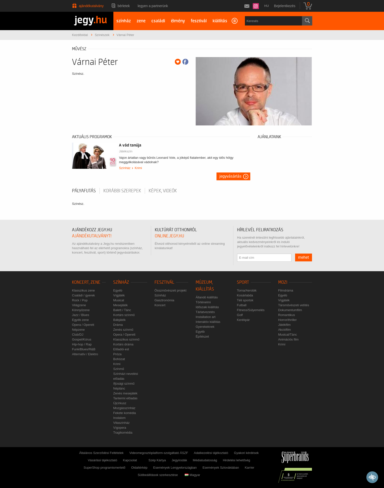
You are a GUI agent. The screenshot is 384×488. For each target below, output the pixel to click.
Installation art (206, 317)
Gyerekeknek (205, 327)
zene (141, 21)
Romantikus (286, 315)
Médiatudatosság (205, 460)
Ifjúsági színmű (123, 383)
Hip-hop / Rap (82, 344)
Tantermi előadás (125, 398)
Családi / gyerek (83, 295)
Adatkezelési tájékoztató (211, 453)
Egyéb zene (80, 320)
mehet (303, 257)
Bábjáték (119, 320)
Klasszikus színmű (126, 339)
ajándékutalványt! (91, 236)
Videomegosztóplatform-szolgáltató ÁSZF (158, 453)
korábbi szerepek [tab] (122, 191)
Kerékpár (243, 320)
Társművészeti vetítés (293, 305)
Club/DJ (77, 334)
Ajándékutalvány (91, 6)
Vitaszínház (121, 423)
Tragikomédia (122, 432)
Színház (125, 168)
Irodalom (119, 418)
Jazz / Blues (80, 315)
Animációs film (288, 339)
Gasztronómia (164, 300)
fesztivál (199, 21)
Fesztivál (164, 282)
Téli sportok (245, 300)
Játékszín (125, 151)
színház (123, 21)
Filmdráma (285, 290)
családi (158, 21)
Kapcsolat (130, 460)
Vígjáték (119, 295)
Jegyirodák (179, 460)
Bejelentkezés (284, 6)
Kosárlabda (245, 295)
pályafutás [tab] (84, 191)
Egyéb (117, 290)
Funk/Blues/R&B (83, 349)
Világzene (79, 305)
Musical (118, 300)
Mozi (282, 282)
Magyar (192, 475)
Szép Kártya (157, 460)
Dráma (118, 325)
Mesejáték (120, 305)
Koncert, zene (86, 282)
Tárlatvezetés (205, 312)
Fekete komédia (124, 413)
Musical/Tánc (287, 334)
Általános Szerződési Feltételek (101, 453)
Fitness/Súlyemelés (250, 310)
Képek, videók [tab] (163, 191)
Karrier (249, 467)
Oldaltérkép (139, 467)
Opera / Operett (83, 325)
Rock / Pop (80, 300)
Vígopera (119, 427)
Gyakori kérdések (246, 453)
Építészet (202, 336)
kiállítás (220, 21)
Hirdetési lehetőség (236, 460)
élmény (178, 21)
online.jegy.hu (169, 236)
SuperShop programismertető (104, 467)
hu (266, 6)
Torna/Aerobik (246, 290)
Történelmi (203, 302)
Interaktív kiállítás (208, 322)
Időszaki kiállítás (207, 307)
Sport (243, 282)
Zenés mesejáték (125, 393)
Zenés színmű (123, 329)
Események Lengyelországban (175, 467)
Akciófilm (284, 329)
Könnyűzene (81, 310)
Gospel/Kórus (81, 339)
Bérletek (124, 6)
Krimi (138, 168)
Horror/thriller (287, 320)
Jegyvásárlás (230, 176)
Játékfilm (284, 325)
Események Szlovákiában (221, 467)
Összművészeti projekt (171, 290)
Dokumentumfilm (290, 310)
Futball (241, 305)
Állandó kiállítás (207, 297)
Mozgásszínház (124, 408)
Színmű (118, 369)
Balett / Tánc (122, 310)
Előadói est (121, 349)
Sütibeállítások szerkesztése (158, 475)
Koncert (160, 305)
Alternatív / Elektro (85, 354)
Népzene (78, 329)
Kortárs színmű (123, 315)
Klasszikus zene (83, 290)
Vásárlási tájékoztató (102, 460)
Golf (240, 315)
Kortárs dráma (123, 344)
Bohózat (119, 359)
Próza (117, 354)
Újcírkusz (119, 403)
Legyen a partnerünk (153, 6)
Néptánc (119, 388)
